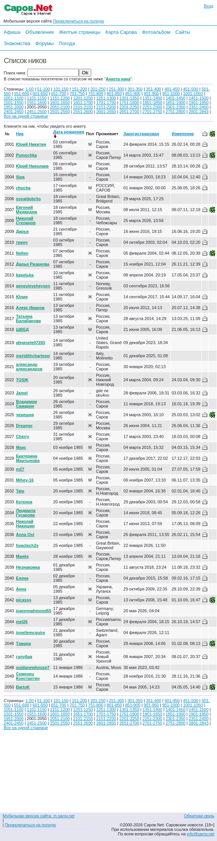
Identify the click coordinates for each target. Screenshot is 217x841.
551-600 (21, 93)
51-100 (43, 89)
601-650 (40, 93)
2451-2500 (37, 111)
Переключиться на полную (78, 21)
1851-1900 (175, 102)
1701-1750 (106, 102)
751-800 (95, 93)
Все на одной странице (26, 116)
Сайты (182, 32)
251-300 (116, 89)
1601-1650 (60, 102)
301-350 (134, 89)
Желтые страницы (80, 32)
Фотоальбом (156, 32)
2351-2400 (199, 107)
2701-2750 (153, 111)
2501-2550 (60, 111)
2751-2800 (175, 111)
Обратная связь (199, 816)
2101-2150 (83, 107)
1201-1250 (83, 98)
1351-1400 (153, 98)
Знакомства (17, 43)
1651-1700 (83, 102)
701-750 (76, 93)
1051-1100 (14, 98)
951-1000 (171, 93)
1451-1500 (199, 98)
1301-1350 (129, 98)
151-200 (79, 89)
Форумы (44, 43)
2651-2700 (129, 111)
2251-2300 (153, 107)
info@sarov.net (200, 834)
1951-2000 (14, 107)
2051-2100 (60, 107)
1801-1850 (153, 102)
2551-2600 (83, 111)
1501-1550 (14, 102)
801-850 (114, 93)
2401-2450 (14, 111)
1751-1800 (129, 102)
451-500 (190, 89)
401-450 (171, 89)
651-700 (58, 93)
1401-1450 (175, 98)
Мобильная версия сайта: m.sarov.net (38, 816)
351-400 (153, 89)
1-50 (30, 89)
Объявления (40, 32)
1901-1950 (199, 102)
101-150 (60, 89)
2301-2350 (175, 107)
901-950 (151, 93)
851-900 (132, 93)
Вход (208, 6)
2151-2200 (106, 107)
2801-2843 (199, 111)
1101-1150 (37, 98)
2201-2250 (129, 107)
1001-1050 (193, 93)
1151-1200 (60, 98)
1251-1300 (106, 98)
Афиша (12, 32)
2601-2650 (106, 111)
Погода (67, 43)
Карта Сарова (121, 32)
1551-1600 (37, 102)
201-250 (97, 89)
